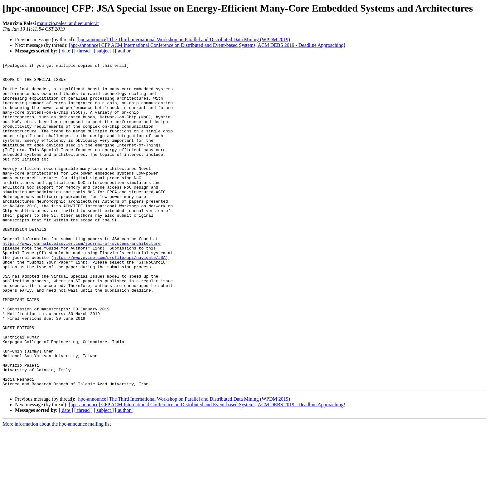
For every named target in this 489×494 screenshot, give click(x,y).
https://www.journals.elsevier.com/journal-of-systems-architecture (81, 280)
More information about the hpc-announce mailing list (56, 488)
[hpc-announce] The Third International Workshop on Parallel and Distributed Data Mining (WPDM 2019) (183, 39)
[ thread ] (83, 50)
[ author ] (124, 50)
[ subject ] (104, 50)
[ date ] (66, 50)
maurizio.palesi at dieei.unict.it (68, 23)
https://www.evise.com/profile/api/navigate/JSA (110, 296)
